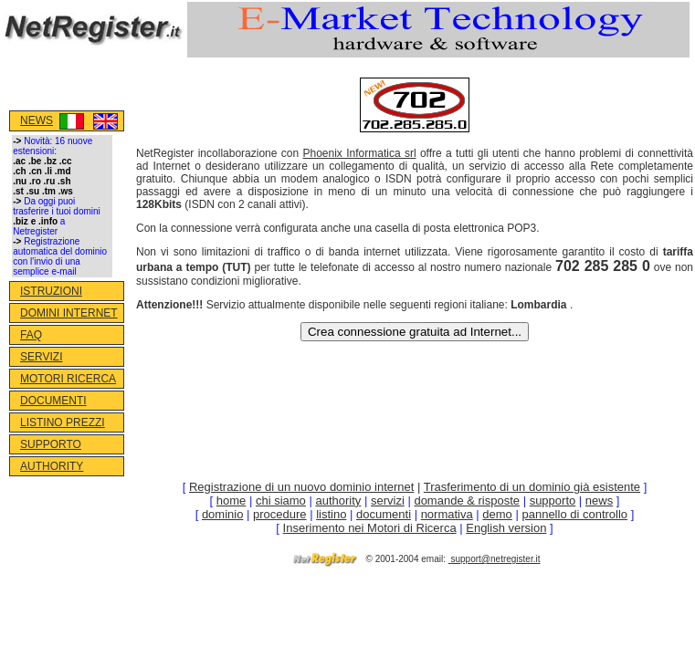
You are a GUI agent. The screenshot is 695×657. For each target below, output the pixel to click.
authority (338, 500)
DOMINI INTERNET (69, 313)
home (231, 500)
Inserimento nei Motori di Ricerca (370, 528)
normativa (447, 514)
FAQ (31, 334)
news (599, 500)
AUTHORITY (51, 466)
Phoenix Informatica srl (359, 153)
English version (506, 528)
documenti (383, 514)
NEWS (36, 120)
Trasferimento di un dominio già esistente (532, 487)
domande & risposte (467, 500)
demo (497, 514)
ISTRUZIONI (51, 291)
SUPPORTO (50, 444)
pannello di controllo (574, 514)
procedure (280, 514)
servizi (388, 500)
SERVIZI (41, 356)
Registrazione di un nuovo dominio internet (301, 487)
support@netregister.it (496, 559)
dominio (223, 514)
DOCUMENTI (53, 400)
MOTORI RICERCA (68, 378)
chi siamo (281, 500)
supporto (553, 500)
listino (331, 514)
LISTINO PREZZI (62, 422)
